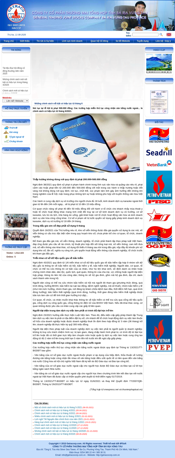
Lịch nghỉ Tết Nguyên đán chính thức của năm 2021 (58, 419)
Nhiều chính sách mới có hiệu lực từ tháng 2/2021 (57, 416)
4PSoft (123, 443)
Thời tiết (13, 128)
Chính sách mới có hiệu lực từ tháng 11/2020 (55, 428)
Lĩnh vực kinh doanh (72, 41)
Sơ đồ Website (123, 41)
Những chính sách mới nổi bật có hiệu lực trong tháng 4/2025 (15, 85)
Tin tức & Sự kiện (45, 41)
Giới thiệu (25, 41)
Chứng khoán (16, 141)
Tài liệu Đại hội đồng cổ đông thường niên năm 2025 (14, 73)
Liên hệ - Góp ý (163, 41)
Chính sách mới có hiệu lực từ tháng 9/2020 (55, 434)
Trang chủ (9, 41)
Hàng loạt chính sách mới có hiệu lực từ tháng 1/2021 (59, 422)
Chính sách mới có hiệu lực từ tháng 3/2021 (55, 413)
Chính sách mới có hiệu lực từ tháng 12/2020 (55, 425)
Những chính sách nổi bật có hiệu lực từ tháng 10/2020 (60, 431)
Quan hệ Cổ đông (99, 41)
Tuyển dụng (143, 41)
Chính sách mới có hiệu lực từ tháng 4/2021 (55, 410)
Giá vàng (13, 132)
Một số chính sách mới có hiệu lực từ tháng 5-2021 (58, 407)
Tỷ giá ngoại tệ (16, 137)
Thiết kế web (109, 443)
